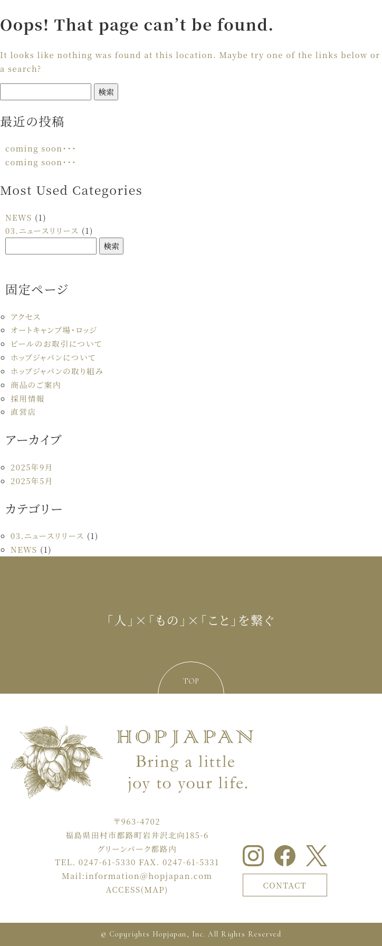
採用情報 (28, 398)
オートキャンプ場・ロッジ (54, 329)
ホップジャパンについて (53, 357)
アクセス (26, 316)
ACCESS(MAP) (137, 889)
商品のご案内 (36, 384)
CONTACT (285, 885)
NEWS (18, 217)
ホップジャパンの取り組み (57, 370)
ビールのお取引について (56, 343)
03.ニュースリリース (42, 230)
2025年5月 (32, 480)
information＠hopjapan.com (149, 875)
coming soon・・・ (41, 148)
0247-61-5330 (107, 861)
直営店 (23, 411)
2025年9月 (32, 466)
